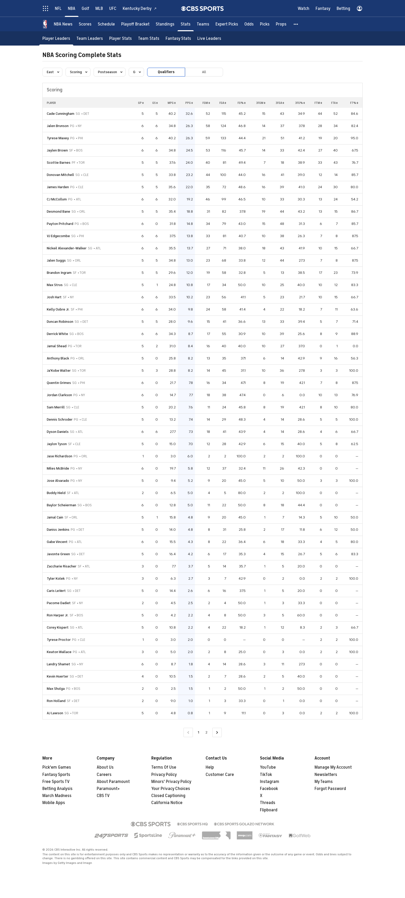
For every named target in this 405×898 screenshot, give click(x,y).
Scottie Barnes (58, 162)
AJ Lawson (55, 713)
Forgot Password (330, 788)
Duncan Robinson (60, 321)
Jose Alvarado (58, 480)
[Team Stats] (148, 38)
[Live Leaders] (209, 38)
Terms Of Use (163, 767)
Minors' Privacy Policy (171, 781)
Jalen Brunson (58, 126)
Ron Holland (56, 701)
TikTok (266, 774)
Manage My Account (333, 767)
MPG (172, 103)
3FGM (260, 103)
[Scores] (85, 24)
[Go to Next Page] (217, 732)
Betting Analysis (57, 788)
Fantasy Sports (56, 774)
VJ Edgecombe (58, 236)
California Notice (166, 802)
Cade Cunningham (60, 113)
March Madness (56, 795)
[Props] (281, 24)
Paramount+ (108, 788)
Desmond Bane (58, 211)
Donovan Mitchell (60, 175)
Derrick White (57, 334)
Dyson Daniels (58, 431)
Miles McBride (58, 468)
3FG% (300, 103)
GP (141, 103)
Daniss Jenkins (58, 529)
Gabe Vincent (57, 542)
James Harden (58, 187)
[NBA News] (63, 24)
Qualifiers (166, 72)
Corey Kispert (58, 627)
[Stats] (186, 24)
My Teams (324, 781)
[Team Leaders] (89, 38)
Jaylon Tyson (57, 444)
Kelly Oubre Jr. (58, 309)
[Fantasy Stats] (178, 38)
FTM (318, 103)
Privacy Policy (164, 774)
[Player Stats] (120, 38)
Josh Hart (54, 297)
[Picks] (265, 24)
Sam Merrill (56, 407)
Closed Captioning (168, 795)
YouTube (268, 767)
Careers (104, 774)
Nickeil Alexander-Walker (67, 248)
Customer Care (220, 774)
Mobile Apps (53, 802)
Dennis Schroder (60, 419)
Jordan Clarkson (59, 395)
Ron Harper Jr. (57, 615)
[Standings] (165, 24)
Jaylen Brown (57, 150)
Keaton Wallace (59, 652)
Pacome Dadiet (59, 603)
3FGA (280, 103)
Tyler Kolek (56, 578)
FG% (242, 103)
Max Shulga (56, 688)
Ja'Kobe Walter (59, 370)
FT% (354, 103)
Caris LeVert (56, 591)
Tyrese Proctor (59, 639)
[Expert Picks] (226, 24)
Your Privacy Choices (170, 788)
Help (210, 767)
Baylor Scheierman (61, 505)
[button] (296, 24)
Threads (267, 802)
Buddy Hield (56, 493)
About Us (105, 767)
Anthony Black (58, 358)
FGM (206, 103)
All (204, 72)
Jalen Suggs (56, 260)
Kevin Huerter (57, 676)
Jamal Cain (55, 517)
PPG (189, 103)
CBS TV (103, 795)
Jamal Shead (57, 346)
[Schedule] (106, 24)
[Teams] (203, 24)
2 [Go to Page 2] (206, 732)
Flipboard (268, 810)
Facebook (269, 788)
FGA (222, 103)
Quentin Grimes (59, 383)
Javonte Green (58, 554)
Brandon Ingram (59, 272)
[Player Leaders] (56, 38)
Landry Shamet (58, 664)
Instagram (269, 781)
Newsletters (326, 774)
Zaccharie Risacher (61, 566)
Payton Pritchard (60, 224)
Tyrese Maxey (58, 138)
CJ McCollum (57, 199)
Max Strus (55, 285)
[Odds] (249, 24)
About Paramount (113, 781)
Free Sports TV (56, 781)
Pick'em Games (56, 767)
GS (155, 103)
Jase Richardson (59, 456)
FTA (334, 103)
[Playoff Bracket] (135, 24)
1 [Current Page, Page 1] (198, 732)
